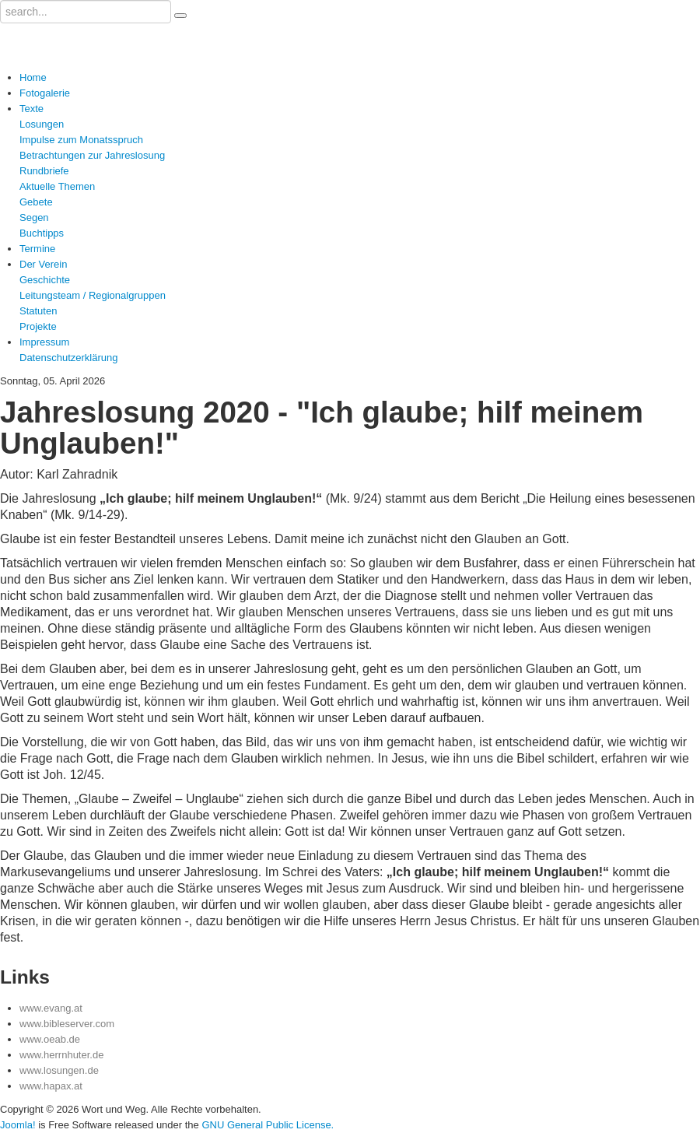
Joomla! (18, 1125)
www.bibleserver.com (66, 1024)
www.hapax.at (50, 1086)
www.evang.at (50, 1008)
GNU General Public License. (267, 1125)
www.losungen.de (59, 1070)
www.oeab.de (49, 1039)
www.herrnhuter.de (61, 1055)
